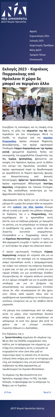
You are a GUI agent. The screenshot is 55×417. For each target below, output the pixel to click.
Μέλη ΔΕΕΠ (35, 50)
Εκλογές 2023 (37, 40)
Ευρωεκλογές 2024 (39, 36)
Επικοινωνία (36, 59)
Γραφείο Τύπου (38, 54)
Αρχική (33, 31)
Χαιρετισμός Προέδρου (42, 45)
